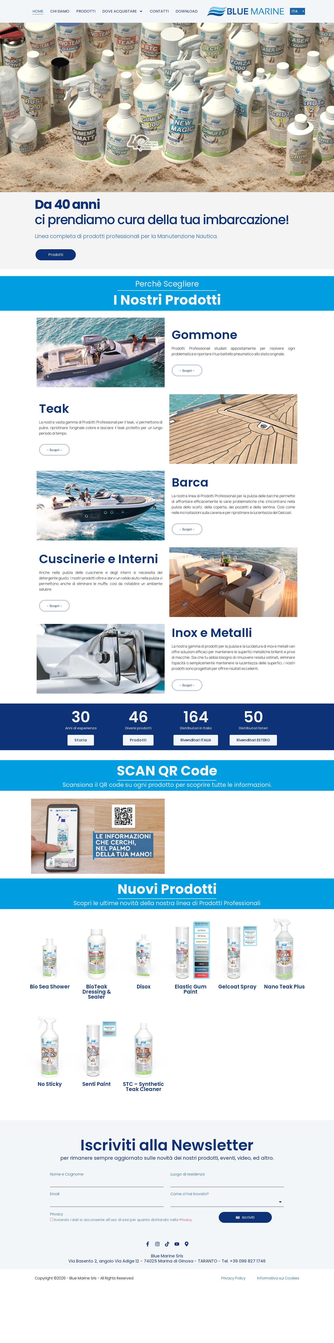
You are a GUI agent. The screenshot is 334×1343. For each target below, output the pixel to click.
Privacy (56, 1214)
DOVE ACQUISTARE (122, 11)
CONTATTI (159, 11)
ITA (296, 11)
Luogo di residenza (187, 1174)
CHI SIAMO (59, 11)
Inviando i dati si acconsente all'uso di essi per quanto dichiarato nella (123, 1219)
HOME (37, 11)
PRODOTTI (85, 11)
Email (54, 1194)
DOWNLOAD (187, 11)
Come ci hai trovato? (189, 1194)
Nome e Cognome (67, 1174)
